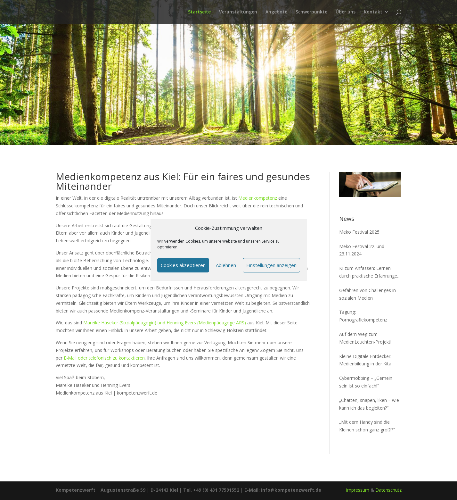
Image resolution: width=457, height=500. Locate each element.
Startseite (199, 12)
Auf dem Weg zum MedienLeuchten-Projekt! (365, 338)
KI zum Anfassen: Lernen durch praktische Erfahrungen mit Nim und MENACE (369, 272)
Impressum (357, 490)
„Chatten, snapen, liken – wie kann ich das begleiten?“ (369, 404)
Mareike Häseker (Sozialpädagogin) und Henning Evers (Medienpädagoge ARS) (164, 323)
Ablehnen (226, 265)
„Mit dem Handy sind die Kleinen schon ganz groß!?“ (367, 426)
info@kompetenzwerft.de (291, 490)
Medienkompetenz (257, 198)
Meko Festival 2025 (359, 232)
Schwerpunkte (311, 12)
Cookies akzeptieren (183, 265)
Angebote (276, 12)
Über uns (345, 12)
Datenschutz (388, 490)
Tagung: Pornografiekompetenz (363, 316)
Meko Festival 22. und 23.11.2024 (361, 250)
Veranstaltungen (238, 12)
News (346, 218)
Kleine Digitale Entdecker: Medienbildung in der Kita (365, 360)
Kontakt (373, 12)
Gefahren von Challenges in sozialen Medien (367, 294)
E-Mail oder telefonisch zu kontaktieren (104, 358)
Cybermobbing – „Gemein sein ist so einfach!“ (365, 382)
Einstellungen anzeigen (271, 265)
